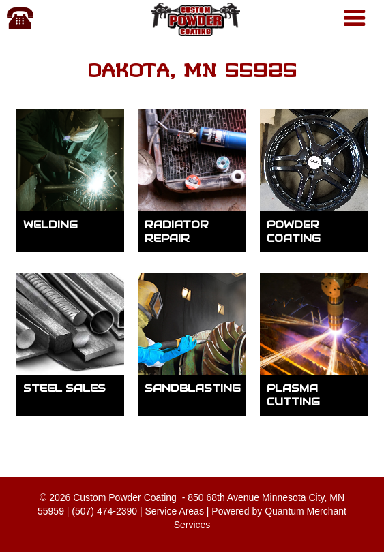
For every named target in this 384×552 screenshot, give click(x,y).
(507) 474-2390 (104, 511)
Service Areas (174, 511)
